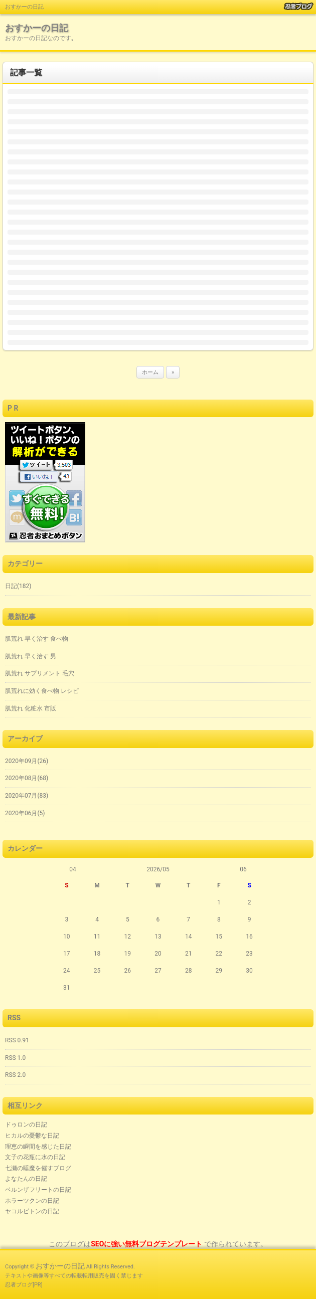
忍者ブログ (19, 1284)
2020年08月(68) (26, 778)
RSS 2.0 (15, 1074)
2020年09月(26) (26, 761)
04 (72, 869)
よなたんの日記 (26, 1178)
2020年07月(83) (26, 795)
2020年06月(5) (25, 813)
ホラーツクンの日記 (32, 1200)
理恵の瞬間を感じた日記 (38, 1146)
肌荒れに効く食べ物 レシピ (42, 690)
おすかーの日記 (36, 28)
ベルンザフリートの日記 (38, 1189)
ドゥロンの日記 (26, 1124)
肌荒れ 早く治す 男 (30, 656)
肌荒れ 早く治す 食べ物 (36, 638)
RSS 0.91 (17, 1040)
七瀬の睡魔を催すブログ (38, 1168)
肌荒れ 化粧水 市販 (30, 708)
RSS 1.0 (15, 1057)
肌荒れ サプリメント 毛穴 (39, 673)
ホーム (150, 372)
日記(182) (18, 586)
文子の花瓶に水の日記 (35, 1157)
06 (243, 869)
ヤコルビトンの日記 (32, 1211)
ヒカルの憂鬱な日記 (32, 1135)
